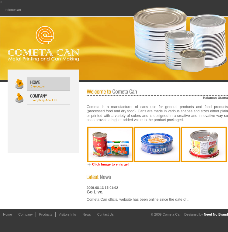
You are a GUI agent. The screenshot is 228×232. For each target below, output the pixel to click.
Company (25, 214)
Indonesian (13, 10)
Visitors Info (67, 214)
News (86, 214)
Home (7, 214)
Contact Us (105, 214)
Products (45, 214)
